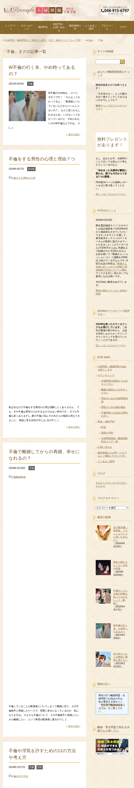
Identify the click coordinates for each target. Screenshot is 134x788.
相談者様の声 (75, 27)
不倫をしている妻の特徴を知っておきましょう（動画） (120, 597)
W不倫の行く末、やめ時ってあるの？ (120, 628)
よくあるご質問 (91, 27)
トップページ (11, 27)
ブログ (123, 27)
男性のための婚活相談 (113, 407)
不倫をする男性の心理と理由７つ (42, 158)
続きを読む (74, 134)
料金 (103, 427)
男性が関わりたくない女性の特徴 (120, 565)
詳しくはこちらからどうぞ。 (111, 194)
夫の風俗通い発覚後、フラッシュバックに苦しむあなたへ (120, 533)
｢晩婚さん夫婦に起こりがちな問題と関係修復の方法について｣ (111, 266)
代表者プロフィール (16, 770)
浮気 (40, 343)
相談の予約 (107, 432)
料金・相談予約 (106, 421)
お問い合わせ (105, 447)
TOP (43, 40)
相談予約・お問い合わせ (59, 27)
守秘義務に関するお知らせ (98, 770)
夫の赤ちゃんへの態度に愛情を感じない (120, 657)
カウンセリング (27, 27)
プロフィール (107, 27)
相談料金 (43, 27)
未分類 (31, 169)
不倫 (30, 84)
